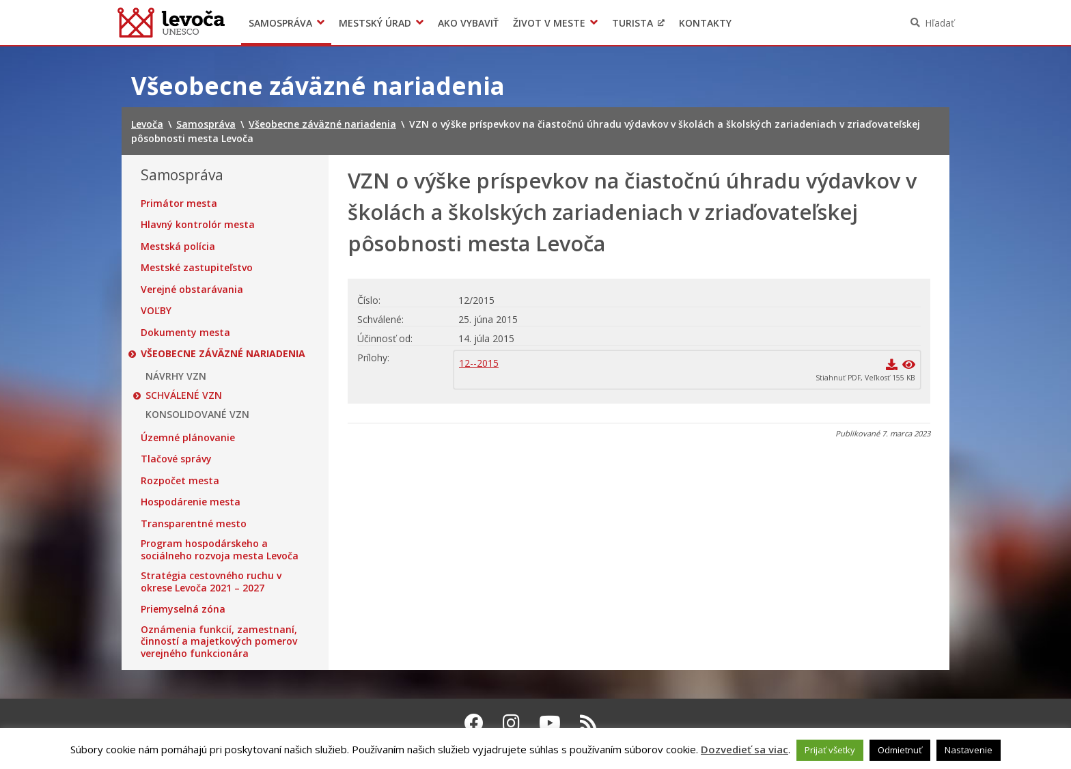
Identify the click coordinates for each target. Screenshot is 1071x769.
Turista (632, 22)
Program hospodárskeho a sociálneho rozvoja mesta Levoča (219, 549)
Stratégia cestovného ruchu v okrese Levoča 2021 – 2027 (211, 581)
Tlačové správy (176, 459)
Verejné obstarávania (192, 289)
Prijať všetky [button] (830, 750)
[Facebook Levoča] (474, 723)
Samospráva (280, 22)
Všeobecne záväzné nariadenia (223, 354)
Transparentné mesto (194, 524)
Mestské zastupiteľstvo (197, 268)
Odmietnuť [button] (900, 750)
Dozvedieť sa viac (744, 749)
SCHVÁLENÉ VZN (183, 395)
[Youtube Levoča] (550, 723)
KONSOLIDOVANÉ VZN (197, 414)
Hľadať (939, 22)
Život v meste (549, 22)
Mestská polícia (178, 246)
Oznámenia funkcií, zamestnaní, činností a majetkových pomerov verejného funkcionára (219, 642)
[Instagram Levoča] (511, 723)
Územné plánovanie (188, 438)
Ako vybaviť (468, 22)
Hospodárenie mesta (190, 502)
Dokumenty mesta (185, 332)
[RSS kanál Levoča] (588, 723)
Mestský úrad (375, 22)
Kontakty (705, 22)
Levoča (171, 22)
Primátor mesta (179, 203)
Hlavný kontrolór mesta (198, 225)
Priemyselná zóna (183, 609)
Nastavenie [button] (968, 750)
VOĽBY (156, 311)
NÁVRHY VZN (175, 376)
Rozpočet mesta (180, 481)
